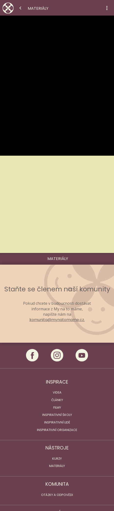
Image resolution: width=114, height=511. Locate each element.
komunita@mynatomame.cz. (57, 320)
